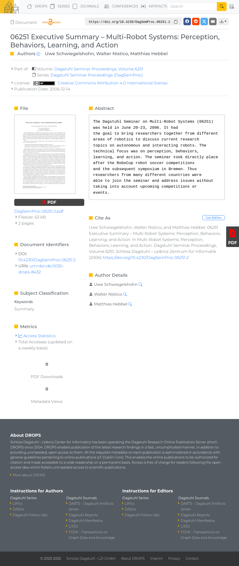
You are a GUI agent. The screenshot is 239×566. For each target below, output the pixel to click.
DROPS (36, 6)
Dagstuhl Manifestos (86, 521)
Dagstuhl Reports (83, 515)
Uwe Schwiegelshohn (69, 53)
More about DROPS (29, 475)
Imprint (156, 558)
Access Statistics (37, 335)
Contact (192, 558)
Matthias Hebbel (149, 53)
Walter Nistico (112, 53)
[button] (231, 6)
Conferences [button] (120, 6)
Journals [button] (84, 6)
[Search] (192, 6)
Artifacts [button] (153, 6)
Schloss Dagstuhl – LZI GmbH (90, 558)
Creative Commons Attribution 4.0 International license (100, 82)
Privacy (174, 558)
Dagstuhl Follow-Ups (30, 515)
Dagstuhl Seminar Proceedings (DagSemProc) (96, 74)
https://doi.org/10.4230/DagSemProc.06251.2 (146, 257)
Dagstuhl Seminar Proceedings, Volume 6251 (98, 68)
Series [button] (59, 6)
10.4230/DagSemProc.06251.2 (47, 259)
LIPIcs (17, 504)
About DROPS (132, 558)
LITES (73, 526)
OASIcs (18, 509)
